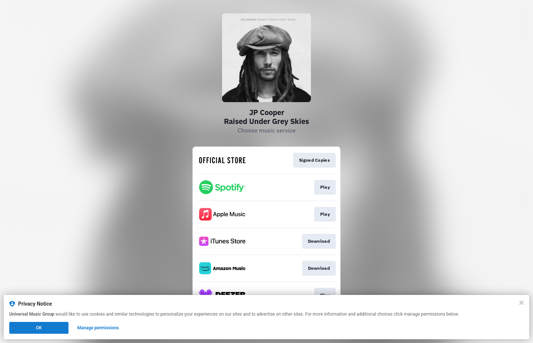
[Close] (521, 303)
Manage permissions (98, 327)
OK (39, 327)
